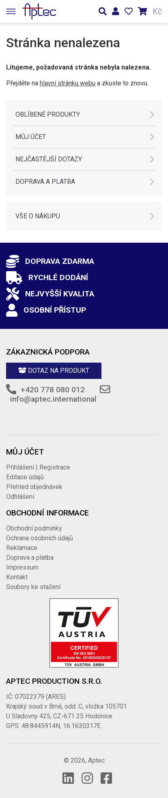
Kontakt (17, 577)
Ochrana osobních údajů (39, 538)
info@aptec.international (53, 399)
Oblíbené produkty (47, 114)
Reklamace (21, 548)
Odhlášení (20, 496)
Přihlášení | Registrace (38, 467)
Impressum (22, 567)
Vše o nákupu (37, 216)
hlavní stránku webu (67, 83)
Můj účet (30, 137)
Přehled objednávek (34, 487)
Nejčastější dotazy (48, 159)
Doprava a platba (45, 181)
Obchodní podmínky (34, 528)
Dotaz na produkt (53, 370)
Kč (157, 11)
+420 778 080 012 (53, 389)
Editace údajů (25, 477)
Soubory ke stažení (33, 587)
